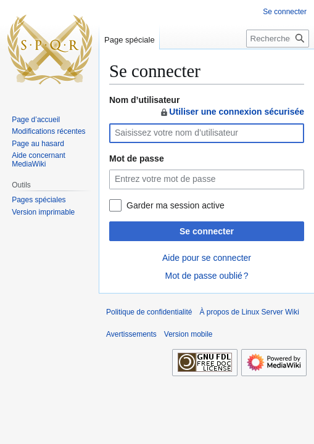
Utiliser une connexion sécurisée (231, 112)
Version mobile (188, 334)
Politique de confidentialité (149, 312)
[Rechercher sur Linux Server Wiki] (277, 38)
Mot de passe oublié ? (206, 276)
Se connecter (207, 231)
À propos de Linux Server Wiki (249, 312)
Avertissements (131, 334)
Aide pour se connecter (206, 258)
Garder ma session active (175, 205)
